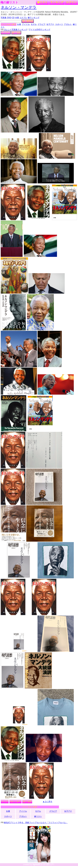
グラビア (41, 24)
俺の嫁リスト (9, 2)
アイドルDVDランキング (39, 30)
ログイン (71, 2)
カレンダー (15, 801)
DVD (9, 18)
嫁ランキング (33, 18)
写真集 (4, 18)
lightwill (36, 864)
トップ (4, 801)
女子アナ (50, 24)
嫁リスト (42, 2)
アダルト (68, 24)
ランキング (57, 2)
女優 (19, 24)
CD (13, 18)
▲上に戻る (47, 801)
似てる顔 (16, 32)
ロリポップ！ (49, 864)
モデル (34, 24)
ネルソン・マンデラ (18, 7)
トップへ (5, 32)
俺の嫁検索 (27, 21)
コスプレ (23, 18)
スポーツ (59, 24)
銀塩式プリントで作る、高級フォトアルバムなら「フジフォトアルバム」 (36, 823)
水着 (17, 18)
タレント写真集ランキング (15, 30)
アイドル (26, 24)
